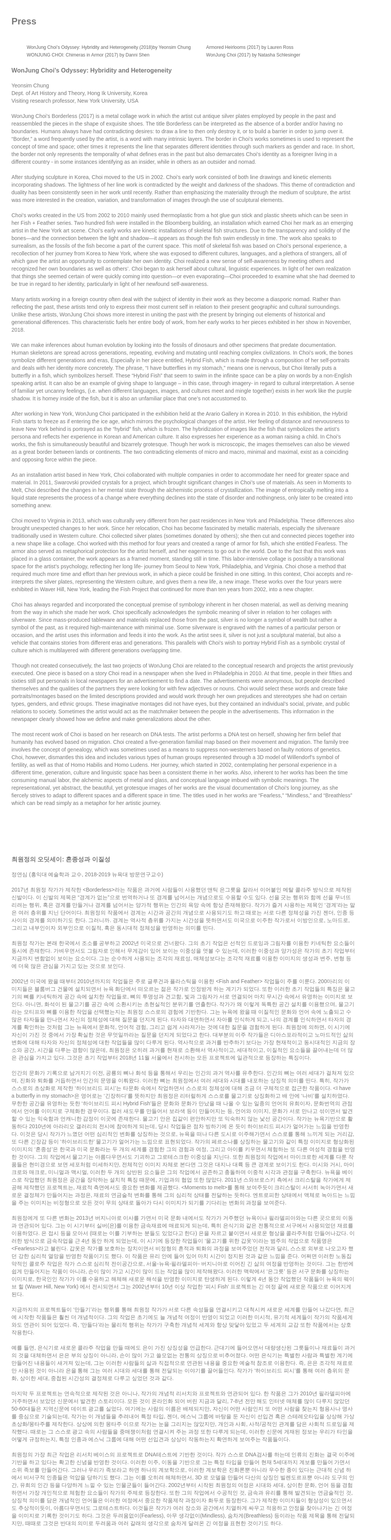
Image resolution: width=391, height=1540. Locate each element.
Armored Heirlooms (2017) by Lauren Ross (250, 47)
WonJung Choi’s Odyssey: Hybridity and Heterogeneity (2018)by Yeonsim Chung (109, 47)
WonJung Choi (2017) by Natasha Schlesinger (253, 55)
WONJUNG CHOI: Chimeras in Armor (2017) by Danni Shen (88, 55)
